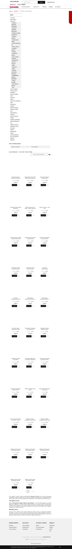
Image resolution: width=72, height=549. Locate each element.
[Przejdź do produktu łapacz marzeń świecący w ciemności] (45, 378)
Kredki (13, 68)
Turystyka (12, 97)
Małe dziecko (13, 19)
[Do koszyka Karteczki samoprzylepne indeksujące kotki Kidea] (43, 276)
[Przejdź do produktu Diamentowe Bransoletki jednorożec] (16, 197)
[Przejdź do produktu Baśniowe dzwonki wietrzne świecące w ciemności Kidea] (16, 167)
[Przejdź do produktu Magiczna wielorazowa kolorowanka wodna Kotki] (30, 469)
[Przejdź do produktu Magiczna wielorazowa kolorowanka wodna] (16, 439)
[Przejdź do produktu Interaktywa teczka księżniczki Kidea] (16, 257)
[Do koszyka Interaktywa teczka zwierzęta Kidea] (29, 276)
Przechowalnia (25, 529)
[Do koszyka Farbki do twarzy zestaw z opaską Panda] (29, 246)
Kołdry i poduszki (14, 116)
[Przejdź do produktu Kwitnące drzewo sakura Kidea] (30, 378)
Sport (11, 95)
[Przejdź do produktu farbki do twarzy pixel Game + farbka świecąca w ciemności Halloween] (30, 197)
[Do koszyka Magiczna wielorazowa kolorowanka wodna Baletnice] (43, 457)
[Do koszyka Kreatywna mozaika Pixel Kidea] (14, 366)
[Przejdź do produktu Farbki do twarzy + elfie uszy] (45, 197)
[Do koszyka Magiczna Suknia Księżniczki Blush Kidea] (43, 427)
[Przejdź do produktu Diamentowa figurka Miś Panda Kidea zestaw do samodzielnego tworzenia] (30, 167)
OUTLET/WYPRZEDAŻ (14, 136)
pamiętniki (14, 66)
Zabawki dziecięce (14, 124)
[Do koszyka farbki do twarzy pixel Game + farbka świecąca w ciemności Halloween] (29, 215)
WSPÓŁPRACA (52, 525)
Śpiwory (12, 117)
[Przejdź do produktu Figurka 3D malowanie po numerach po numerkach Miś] (45, 227)
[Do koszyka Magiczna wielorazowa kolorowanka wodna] (14, 457)
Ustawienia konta (26, 527)
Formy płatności (39, 529)
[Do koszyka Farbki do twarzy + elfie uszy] (43, 215)
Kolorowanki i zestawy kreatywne (15, 77)
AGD (11, 122)
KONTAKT (51, 527)
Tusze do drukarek (14, 134)
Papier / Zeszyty (15, 46)
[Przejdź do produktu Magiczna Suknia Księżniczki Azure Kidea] (30, 408)
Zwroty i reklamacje (12, 529)
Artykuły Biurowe (14, 94)
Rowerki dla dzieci (14, 126)
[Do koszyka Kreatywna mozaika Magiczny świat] (43, 336)
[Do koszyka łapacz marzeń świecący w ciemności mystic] (14, 427)
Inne (13, 87)
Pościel (12, 99)
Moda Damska (13, 131)
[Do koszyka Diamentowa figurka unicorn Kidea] (43, 185)
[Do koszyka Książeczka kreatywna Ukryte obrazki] (14, 397)
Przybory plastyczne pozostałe (14, 72)
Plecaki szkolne (14, 89)
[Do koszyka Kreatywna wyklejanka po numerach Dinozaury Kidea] (29, 366)
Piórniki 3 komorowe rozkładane (14, 29)
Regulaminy (11, 525)
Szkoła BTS (12, 21)
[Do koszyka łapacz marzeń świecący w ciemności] (43, 397)
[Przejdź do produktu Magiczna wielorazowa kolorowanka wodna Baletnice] (45, 439)
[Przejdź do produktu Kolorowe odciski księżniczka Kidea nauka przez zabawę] (16, 318)
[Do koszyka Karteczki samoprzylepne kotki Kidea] (14, 306)
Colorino (46, 361)
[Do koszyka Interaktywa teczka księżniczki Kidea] (14, 276)
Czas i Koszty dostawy (40, 527)
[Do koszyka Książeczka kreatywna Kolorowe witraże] (43, 366)
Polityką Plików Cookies (40, 546)
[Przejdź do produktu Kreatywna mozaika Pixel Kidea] (16, 348)
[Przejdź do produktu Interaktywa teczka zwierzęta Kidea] (30, 257)
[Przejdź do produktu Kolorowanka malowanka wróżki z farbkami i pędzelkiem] (45, 288)
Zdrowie (12, 129)
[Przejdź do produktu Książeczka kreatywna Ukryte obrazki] (16, 378)
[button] (19, 185)
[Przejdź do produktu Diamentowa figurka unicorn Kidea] (45, 167)
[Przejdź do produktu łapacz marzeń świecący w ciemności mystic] (16, 408)
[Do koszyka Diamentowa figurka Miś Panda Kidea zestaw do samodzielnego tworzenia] (29, 185)
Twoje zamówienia (26, 525)
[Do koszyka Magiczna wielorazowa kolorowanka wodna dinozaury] (14, 487)
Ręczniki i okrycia (14, 107)
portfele (14, 51)
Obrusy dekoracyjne (14, 121)
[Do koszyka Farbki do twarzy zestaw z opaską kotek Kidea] (14, 246)
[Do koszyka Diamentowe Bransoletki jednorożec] (14, 215)
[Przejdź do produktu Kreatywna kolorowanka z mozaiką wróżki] (30, 318)
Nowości (12, 138)
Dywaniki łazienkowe (15, 119)
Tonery (11, 133)
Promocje (12, 139)
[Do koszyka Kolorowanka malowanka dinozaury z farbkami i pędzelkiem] (29, 306)
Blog (50, 530)
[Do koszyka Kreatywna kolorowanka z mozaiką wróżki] (29, 336)
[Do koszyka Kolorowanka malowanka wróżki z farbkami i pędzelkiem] (43, 306)
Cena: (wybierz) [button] (34, 146)
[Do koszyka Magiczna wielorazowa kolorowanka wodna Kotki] (29, 487)
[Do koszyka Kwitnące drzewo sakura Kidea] (29, 397)
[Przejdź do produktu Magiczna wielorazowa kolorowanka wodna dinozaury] (16, 469)
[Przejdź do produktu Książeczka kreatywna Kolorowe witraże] (45, 348)
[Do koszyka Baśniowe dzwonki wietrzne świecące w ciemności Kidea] (14, 185)
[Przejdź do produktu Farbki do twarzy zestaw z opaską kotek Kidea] (16, 227)
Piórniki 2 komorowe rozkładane (14, 24)
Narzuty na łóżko (14, 109)
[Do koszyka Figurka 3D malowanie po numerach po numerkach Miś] (43, 246)
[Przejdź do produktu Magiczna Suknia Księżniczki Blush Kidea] (45, 408)
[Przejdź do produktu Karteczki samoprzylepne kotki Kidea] (16, 288)
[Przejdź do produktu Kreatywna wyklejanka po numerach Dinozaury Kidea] (30, 348)
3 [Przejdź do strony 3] (32, 491)
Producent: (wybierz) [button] (15, 146)
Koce (11, 111)
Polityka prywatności (13, 527)
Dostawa (37, 525)
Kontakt (50, 529)
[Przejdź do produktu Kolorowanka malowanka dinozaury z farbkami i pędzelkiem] (30, 288)
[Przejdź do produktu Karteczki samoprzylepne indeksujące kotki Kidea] (45, 257)
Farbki (13, 65)
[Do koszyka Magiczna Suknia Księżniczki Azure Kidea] (29, 427)
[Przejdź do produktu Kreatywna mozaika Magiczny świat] (45, 318)
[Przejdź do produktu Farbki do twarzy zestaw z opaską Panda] (30, 227)
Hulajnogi (12, 17)
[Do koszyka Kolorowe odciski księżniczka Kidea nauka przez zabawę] (14, 336)
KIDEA (18, 180)
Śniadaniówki (15, 60)
